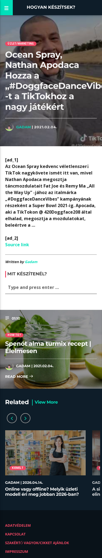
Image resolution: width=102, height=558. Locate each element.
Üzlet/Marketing (21, 43)
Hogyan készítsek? (51, 7)
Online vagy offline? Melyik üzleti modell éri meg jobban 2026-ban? (42, 492)
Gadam (23, 127)
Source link (17, 245)
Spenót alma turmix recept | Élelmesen (48, 347)
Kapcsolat (15, 534)
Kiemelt (17, 468)
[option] (45, 466)
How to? (14, 335)
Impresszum (16, 551)
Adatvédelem (18, 525)
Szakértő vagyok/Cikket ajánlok (37, 542)
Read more (19, 376)
